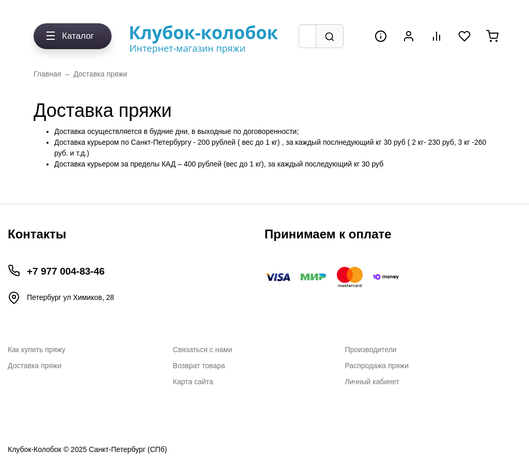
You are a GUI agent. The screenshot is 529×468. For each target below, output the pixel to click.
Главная (47, 74)
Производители (371, 349)
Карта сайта (193, 382)
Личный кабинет (372, 382)
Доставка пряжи (100, 74)
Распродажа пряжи (377, 365)
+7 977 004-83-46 (66, 271)
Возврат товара (199, 365)
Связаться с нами (202, 349)
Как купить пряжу (37, 349)
